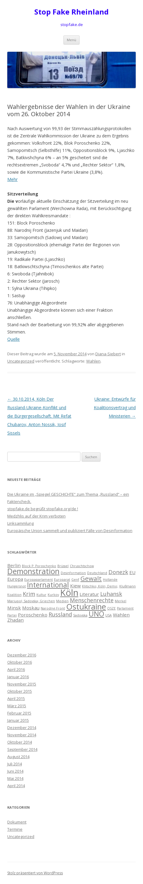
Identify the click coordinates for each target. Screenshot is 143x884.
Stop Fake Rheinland (71, 12)
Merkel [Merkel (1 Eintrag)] (120, 601)
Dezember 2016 (21, 655)
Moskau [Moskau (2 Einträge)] (30, 608)
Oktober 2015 (19, 691)
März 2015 (16, 705)
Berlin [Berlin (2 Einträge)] (14, 565)
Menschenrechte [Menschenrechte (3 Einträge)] (92, 600)
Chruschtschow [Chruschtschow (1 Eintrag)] (82, 566)
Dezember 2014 (21, 727)
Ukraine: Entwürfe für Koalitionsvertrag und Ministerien (115, 407)
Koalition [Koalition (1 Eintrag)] (14, 595)
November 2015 (21, 684)
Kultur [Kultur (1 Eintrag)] (41, 595)
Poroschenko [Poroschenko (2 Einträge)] (32, 615)
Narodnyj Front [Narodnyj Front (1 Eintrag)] (53, 608)
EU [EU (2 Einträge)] (132, 572)
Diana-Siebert (108, 354)
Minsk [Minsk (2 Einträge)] (14, 608)
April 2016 (16, 669)
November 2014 (21, 735)
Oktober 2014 (19, 742)
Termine (14, 829)
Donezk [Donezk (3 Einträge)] (118, 572)
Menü (71, 40)
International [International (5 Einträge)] (48, 585)
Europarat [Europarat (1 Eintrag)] (62, 579)
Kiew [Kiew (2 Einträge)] (75, 586)
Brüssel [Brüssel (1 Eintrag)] (63, 566)
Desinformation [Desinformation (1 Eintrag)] (73, 573)
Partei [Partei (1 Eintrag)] (12, 615)
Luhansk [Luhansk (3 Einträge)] (111, 593)
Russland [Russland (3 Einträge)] (60, 614)
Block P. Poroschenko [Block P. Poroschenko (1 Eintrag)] (39, 566)
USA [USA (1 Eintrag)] (108, 615)
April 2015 (16, 698)
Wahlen (93, 361)
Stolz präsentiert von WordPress (35, 873)
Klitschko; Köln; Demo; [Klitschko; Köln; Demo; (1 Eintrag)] (100, 586)
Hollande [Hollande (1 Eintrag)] (110, 579)
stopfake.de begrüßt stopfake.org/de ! (42, 508)
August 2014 (18, 756)
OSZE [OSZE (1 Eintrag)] (111, 608)
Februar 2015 (19, 713)
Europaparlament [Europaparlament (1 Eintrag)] (38, 579)
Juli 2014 (14, 764)
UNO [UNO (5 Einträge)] (96, 614)
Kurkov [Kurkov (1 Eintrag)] (53, 595)
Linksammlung (20, 523)
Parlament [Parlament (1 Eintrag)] (125, 608)
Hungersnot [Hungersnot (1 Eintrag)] (16, 586)
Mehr (12, 179)
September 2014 (22, 749)
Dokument (16, 822)
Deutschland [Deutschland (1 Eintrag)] (97, 573)
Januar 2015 (18, 720)
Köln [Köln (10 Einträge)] (69, 593)
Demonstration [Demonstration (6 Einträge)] (33, 571)
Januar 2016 (18, 676)
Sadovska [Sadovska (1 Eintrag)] (80, 615)
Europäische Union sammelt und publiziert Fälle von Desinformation (69, 530)
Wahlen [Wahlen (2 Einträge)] (121, 615)
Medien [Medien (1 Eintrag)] (62, 601)
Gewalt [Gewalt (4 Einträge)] (91, 578)
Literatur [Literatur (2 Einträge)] (89, 594)
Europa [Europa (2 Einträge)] (15, 579)
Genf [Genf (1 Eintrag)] (75, 579)
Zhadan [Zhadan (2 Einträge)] (15, 620)
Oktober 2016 (19, 662)
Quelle (13, 339)
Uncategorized (20, 361)
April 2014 (16, 785)
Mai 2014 (15, 778)
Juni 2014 (15, 771)
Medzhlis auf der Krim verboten (36, 516)
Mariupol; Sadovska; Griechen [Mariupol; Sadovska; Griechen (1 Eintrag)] (31, 601)
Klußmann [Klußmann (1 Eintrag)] (127, 586)
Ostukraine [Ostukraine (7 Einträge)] (86, 606)
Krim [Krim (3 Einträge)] (29, 593)
